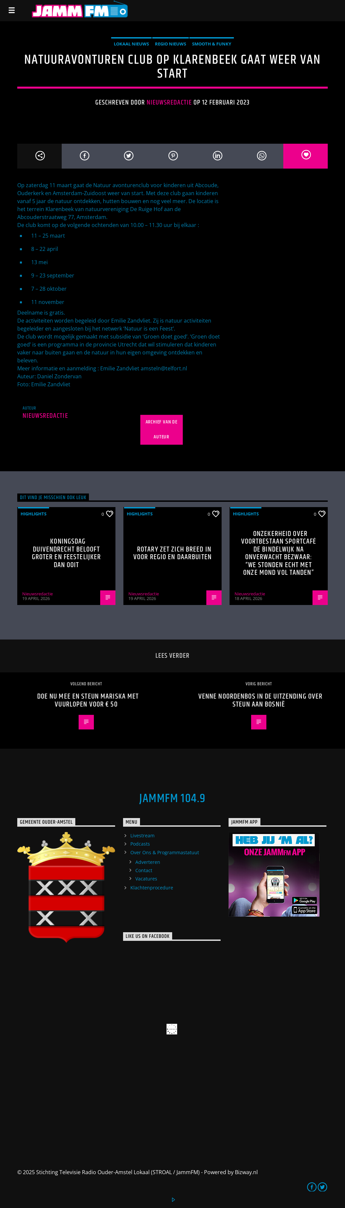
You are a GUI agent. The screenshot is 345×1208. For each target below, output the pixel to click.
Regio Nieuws (170, 44)
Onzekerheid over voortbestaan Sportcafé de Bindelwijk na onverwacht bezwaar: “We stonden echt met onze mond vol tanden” (278, 553)
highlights (33, 514)
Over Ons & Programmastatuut (164, 852)
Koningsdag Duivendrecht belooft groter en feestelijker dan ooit (66, 553)
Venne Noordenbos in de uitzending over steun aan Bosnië (260, 700)
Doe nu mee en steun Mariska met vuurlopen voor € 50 (88, 700)
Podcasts (140, 844)
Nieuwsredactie (169, 102)
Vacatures (146, 878)
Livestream (142, 835)
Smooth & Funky (211, 44)
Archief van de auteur (161, 429)
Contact (143, 870)
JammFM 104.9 (172, 799)
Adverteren (147, 862)
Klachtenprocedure (151, 887)
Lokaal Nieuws (131, 44)
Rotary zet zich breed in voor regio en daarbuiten (172, 553)
